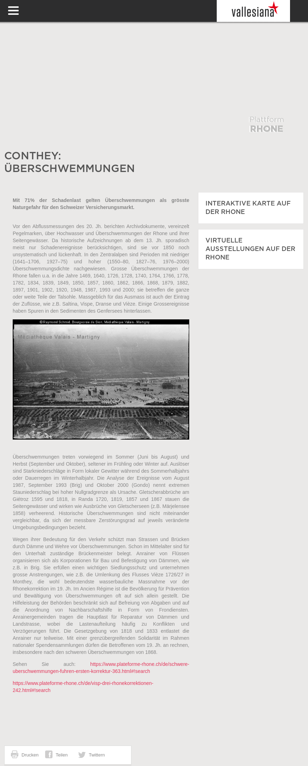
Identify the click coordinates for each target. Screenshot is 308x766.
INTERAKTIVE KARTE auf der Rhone (248, 208)
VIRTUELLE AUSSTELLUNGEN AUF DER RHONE (250, 249)
